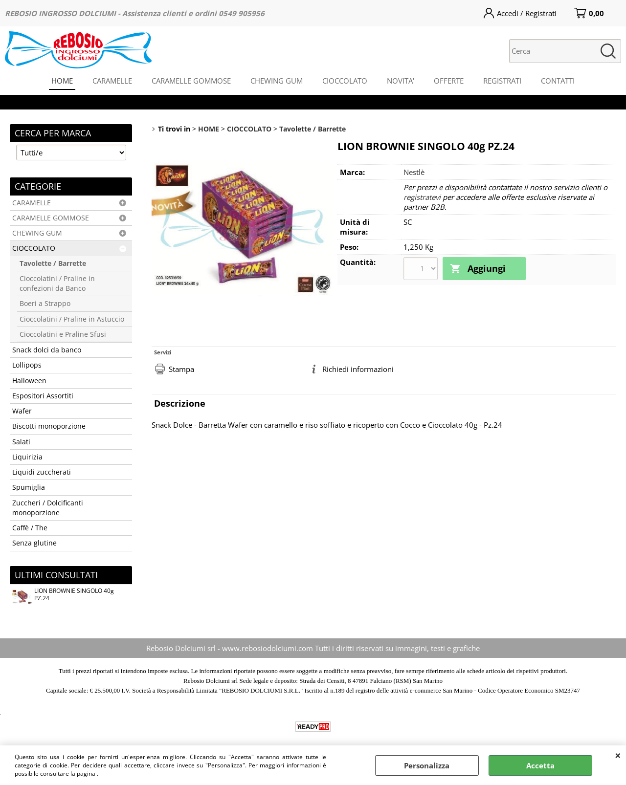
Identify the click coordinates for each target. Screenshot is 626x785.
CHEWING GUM (276, 81)
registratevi (422, 197)
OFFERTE (449, 81)
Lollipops (27, 365)
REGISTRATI (502, 81)
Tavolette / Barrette (53, 263)
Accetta (540, 765)
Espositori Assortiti (42, 396)
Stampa (181, 369)
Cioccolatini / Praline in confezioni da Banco (57, 283)
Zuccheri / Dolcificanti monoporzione (47, 508)
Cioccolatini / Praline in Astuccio (72, 319)
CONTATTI (558, 81)
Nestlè (414, 172)
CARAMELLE (112, 81)
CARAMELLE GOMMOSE (191, 81)
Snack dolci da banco (46, 350)
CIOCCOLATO (344, 81)
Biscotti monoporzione (49, 426)
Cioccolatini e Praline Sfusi (63, 334)
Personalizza (426, 765)
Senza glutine (34, 543)
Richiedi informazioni (358, 369)
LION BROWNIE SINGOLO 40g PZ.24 (63, 595)
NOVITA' (400, 81)
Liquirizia (27, 457)
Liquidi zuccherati (41, 472)
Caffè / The (29, 527)
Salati (21, 441)
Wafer (22, 411)
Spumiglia (28, 487)
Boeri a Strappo (45, 303)
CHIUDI (618, 755)
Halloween (29, 380)
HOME (62, 81)
